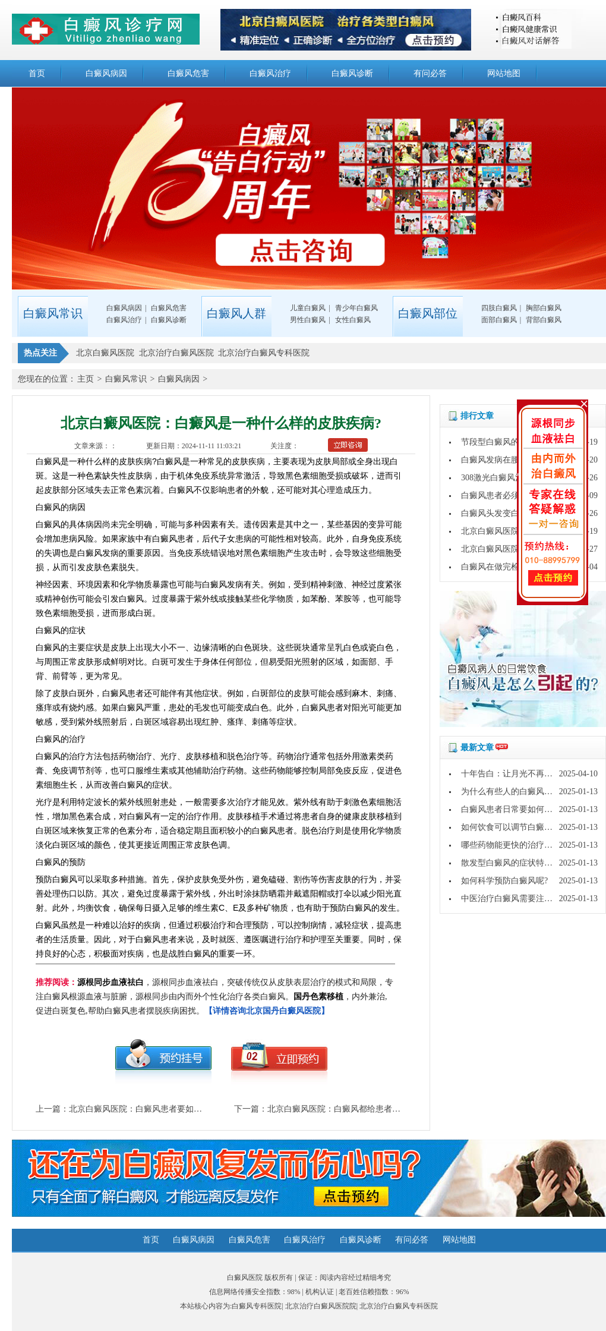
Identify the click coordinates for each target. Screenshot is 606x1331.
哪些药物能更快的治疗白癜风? (517, 845)
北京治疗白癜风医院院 (320, 1306)
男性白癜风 (308, 320)
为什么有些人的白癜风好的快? (517, 791)
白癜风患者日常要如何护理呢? (517, 809)
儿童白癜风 (308, 308)
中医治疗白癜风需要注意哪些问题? (525, 898)
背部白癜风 (543, 320)
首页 (37, 73)
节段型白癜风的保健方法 (507, 442)
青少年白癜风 (356, 308)
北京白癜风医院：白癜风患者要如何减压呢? (150, 1109)
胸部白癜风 (543, 308)
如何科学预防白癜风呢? (504, 880)
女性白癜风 (353, 320)
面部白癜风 (499, 320)
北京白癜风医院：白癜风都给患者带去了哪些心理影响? (369, 1109)
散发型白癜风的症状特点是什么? (521, 862)
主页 (85, 379)
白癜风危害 (188, 73)
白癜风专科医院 (257, 1306)
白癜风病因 (106, 73)
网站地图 (503, 73)
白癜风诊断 (352, 73)
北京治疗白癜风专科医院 (398, 1306)
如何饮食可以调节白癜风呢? (512, 827)
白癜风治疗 (270, 73)
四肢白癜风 (499, 308)
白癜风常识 (126, 379)
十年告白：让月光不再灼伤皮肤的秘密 (531, 773)
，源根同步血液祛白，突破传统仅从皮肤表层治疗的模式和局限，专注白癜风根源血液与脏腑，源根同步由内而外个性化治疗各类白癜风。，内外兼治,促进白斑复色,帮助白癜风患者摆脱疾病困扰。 (214, 996)
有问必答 (430, 73)
